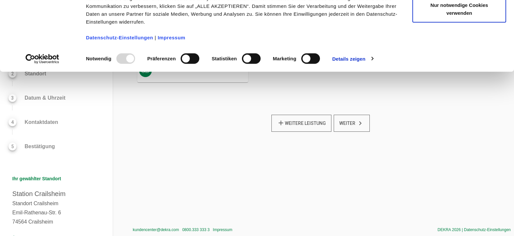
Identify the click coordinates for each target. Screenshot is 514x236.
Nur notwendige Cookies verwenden (459, 42)
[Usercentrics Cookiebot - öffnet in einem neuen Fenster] (42, 92)
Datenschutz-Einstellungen (119, 71)
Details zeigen (348, 92)
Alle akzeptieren (459, 17)
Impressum (172, 71)
